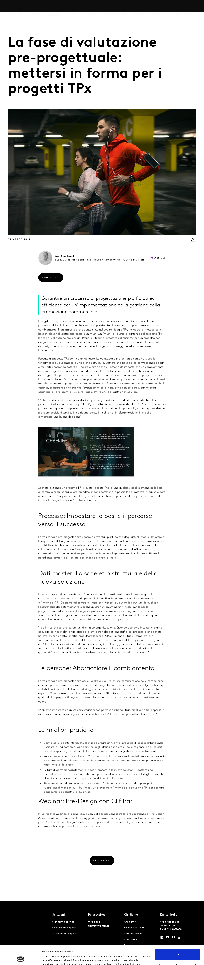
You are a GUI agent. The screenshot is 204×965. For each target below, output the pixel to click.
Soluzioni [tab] (36, 6)
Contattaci (175, 6)
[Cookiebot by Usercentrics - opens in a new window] (21, 958)
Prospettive (53, 6)
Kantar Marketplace (115, 6)
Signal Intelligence (63, 922)
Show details (49, 958)
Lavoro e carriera (156, 6)
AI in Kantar (71, 6)
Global (188, 6)
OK (177, 936)
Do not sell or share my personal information (177, 948)
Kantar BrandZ (90, 6)
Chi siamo (138, 6)
